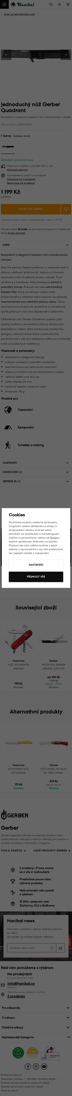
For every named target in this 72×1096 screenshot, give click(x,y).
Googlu (54, 537)
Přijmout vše (36, 576)
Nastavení (36, 564)
